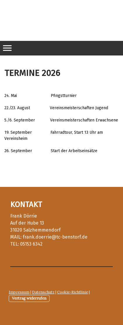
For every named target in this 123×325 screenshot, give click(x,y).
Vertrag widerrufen (29, 298)
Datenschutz (43, 292)
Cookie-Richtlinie (72, 292)
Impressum (19, 292)
